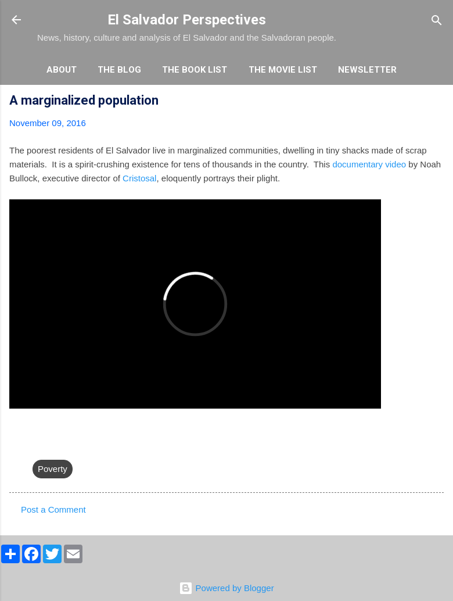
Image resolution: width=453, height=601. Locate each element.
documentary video (369, 164)
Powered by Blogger (226, 588)
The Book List (194, 70)
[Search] (437, 21)
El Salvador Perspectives (186, 20)
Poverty (52, 469)
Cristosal (139, 178)
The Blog (119, 70)
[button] (437, 102)
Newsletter (367, 70)
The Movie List (283, 70)
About (61, 70)
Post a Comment (53, 509)
